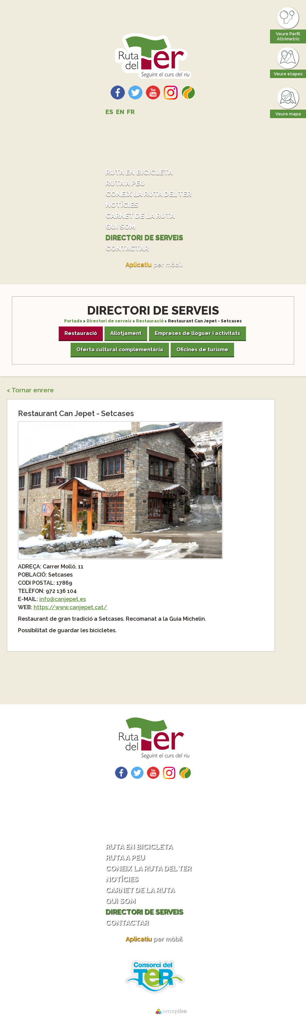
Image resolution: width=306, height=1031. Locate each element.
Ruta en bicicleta (139, 172)
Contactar (127, 248)
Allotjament (125, 333)
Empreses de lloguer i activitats (197, 333)
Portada (73, 321)
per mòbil (154, 264)
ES (109, 111)
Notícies (122, 205)
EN (120, 111)
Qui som (120, 226)
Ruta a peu (125, 183)
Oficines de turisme (202, 349)
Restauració (150, 321)
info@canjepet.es (62, 599)
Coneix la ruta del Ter (148, 194)
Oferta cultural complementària (119, 349)
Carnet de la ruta (140, 215)
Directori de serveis (144, 237)
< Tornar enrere (30, 390)
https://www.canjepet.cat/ (70, 607)
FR (131, 111)
